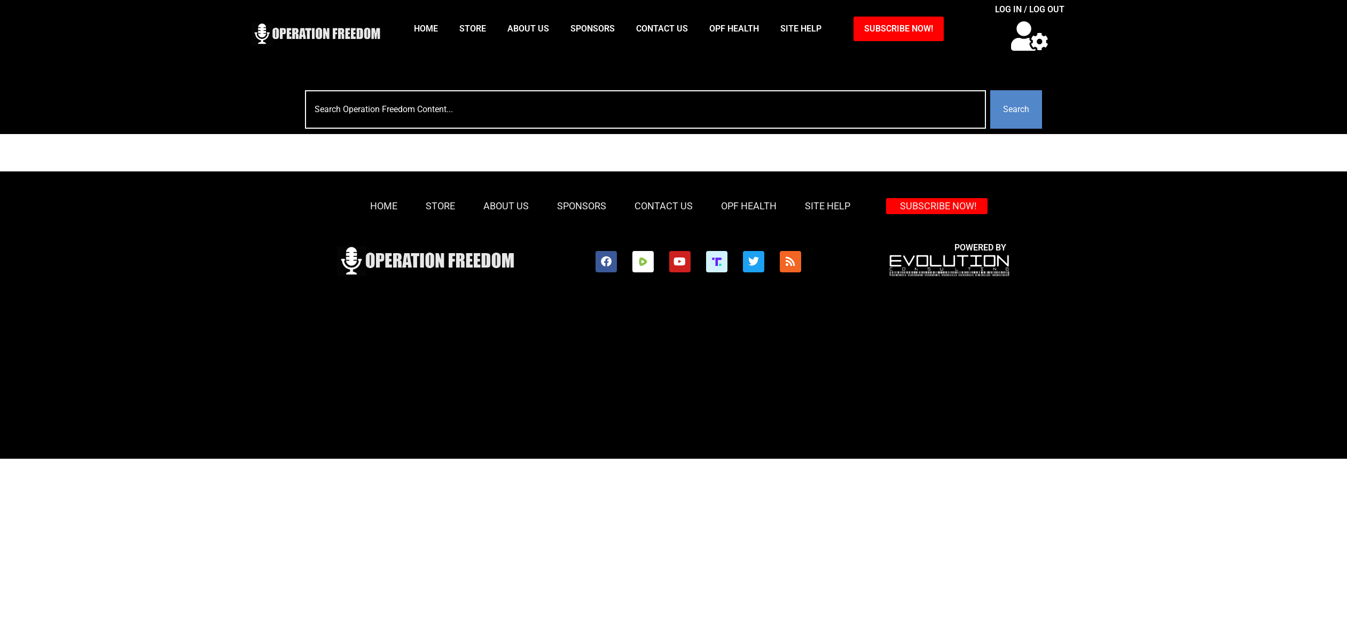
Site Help (800, 28)
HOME (426, 28)
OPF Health (734, 28)
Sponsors (592, 28)
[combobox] (645, 109)
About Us (528, 28)
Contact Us (662, 28)
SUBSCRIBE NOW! (898, 28)
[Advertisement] (543, 378)
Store (472, 28)
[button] (1029, 36)
